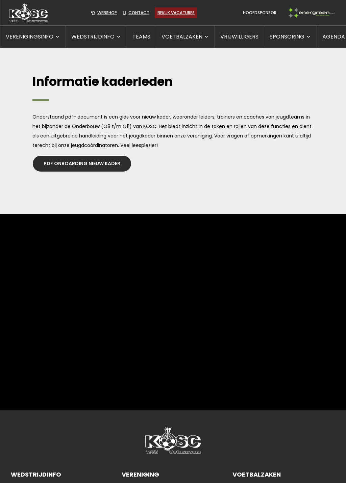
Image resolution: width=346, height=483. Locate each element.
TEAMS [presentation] (141, 37)
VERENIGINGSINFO (33, 37)
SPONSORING (290, 37)
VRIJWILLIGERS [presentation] (239, 37)
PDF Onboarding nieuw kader (82, 163)
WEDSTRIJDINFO (96, 37)
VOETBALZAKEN (185, 37)
